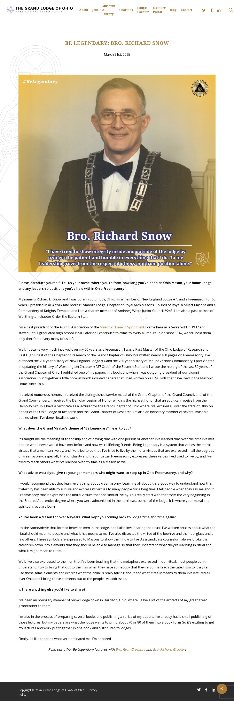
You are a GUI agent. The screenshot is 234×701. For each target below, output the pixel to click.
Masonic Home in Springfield (122, 327)
